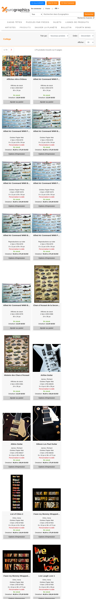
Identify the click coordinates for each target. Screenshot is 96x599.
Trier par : (44, 36)
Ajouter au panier (16, 102)
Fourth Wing (83, 27)
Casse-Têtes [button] (14, 22)
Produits (26, 26)
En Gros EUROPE (38, 3)
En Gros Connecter (67, 3)
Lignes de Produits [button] (77, 22)
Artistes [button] (10, 27)
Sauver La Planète (46, 27)
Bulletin (66, 27)
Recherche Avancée (86, 18)
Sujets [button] (57, 22)
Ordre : (75, 36)
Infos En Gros (52, 3)
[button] (37, 8)
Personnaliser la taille (16, 145)
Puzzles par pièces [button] (37, 22)
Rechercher (89, 14)
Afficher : (81, 42)
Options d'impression (16, 154)
